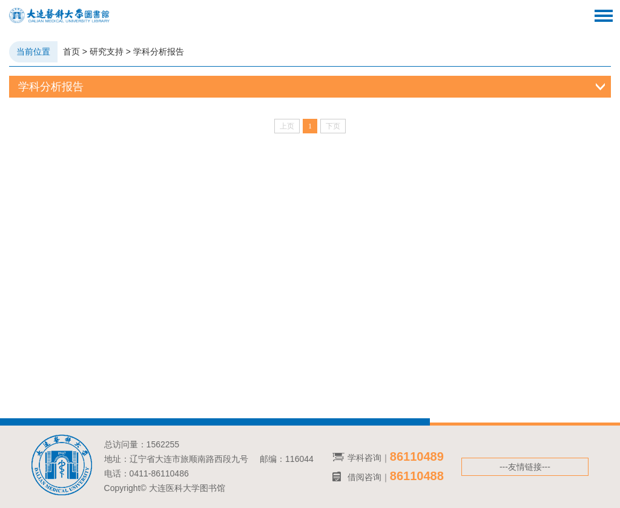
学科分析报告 (158, 51)
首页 (71, 51)
